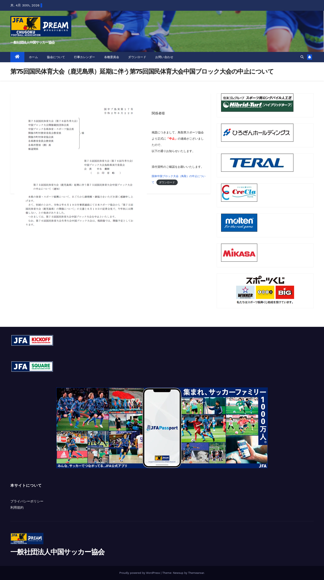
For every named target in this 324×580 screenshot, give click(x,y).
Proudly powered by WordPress (140, 572)
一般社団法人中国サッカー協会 (32, 42)
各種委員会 (111, 57)
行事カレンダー (84, 57)
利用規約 (17, 507)
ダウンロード (137, 57)
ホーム (33, 57)
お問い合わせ (164, 57)
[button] (302, 57)
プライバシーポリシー (26, 501)
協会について (56, 57)
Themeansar (196, 572)
